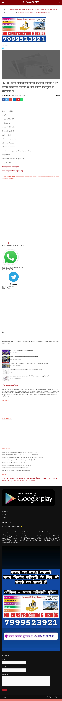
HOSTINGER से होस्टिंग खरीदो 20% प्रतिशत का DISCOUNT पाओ (33, 12)
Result (28, 482)
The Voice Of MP (31, 2)
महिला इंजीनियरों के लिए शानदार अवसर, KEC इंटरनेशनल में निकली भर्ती (16, 467)
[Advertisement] (31, 231)
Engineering (22, 479)
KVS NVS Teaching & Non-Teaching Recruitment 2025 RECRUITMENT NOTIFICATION (22, 459)
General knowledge (42, 479)
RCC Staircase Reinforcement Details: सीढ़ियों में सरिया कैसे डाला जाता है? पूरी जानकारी (29, 377)
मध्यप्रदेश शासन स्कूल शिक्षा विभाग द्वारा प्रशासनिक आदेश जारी (14, 469)
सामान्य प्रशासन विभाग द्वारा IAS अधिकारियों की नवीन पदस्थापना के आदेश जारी (18, 461)
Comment (58, 97)
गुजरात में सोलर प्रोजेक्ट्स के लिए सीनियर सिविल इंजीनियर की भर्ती (24, 358)
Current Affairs (14, 479)
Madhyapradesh (6, 482)
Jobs (3, 48)
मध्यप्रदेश (33, 482)
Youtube (4, 519)
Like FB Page (5, 516)
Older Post (57, 244)
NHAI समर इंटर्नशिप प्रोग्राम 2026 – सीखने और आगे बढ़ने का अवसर (16, 472)
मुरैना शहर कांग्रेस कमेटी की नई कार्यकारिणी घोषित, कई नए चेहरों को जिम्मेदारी (26, 371)
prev (2, 334)
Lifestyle (55, 479)
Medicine (22, 482)
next (3, 334)
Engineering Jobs (31, 479)
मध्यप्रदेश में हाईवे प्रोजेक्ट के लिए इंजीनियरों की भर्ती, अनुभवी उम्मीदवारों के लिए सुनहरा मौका (29, 365)
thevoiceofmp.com (55, 698)
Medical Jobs (15, 482)
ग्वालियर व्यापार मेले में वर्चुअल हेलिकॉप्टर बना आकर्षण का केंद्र (14, 464)
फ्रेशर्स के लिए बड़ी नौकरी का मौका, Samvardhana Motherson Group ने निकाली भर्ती (20, 456)
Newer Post (5, 244)
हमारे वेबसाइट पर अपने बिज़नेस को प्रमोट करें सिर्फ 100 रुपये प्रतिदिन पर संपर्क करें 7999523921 (33, 9)
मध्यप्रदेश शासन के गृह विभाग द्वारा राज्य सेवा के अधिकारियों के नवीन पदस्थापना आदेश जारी (20, 454)
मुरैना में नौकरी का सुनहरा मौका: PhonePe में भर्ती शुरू (21, 352)
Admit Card (5, 479)
